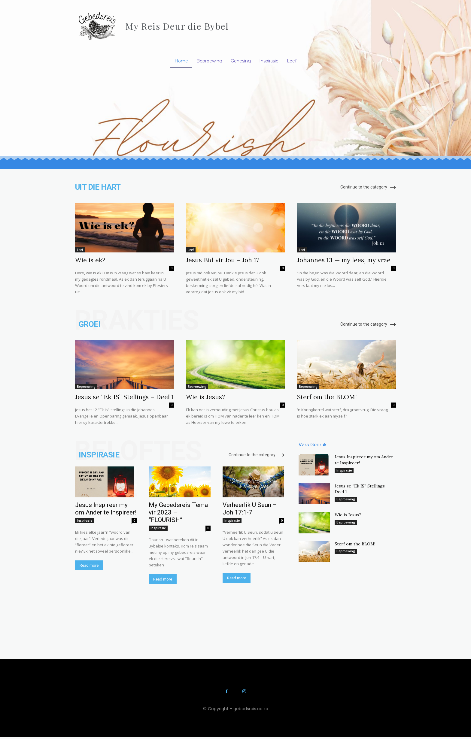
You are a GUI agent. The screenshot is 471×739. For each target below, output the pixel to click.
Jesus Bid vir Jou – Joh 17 (222, 260)
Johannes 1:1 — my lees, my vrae (343, 260)
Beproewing (86, 387)
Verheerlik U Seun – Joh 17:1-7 (250, 508)
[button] (389, 60)
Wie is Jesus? (205, 397)
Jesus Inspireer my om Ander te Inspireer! (105, 508)
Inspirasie (84, 520)
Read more (89, 565)
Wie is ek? (90, 260)
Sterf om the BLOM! (327, 397)
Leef (80, 250)
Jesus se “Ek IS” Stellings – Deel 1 (124, 397)
